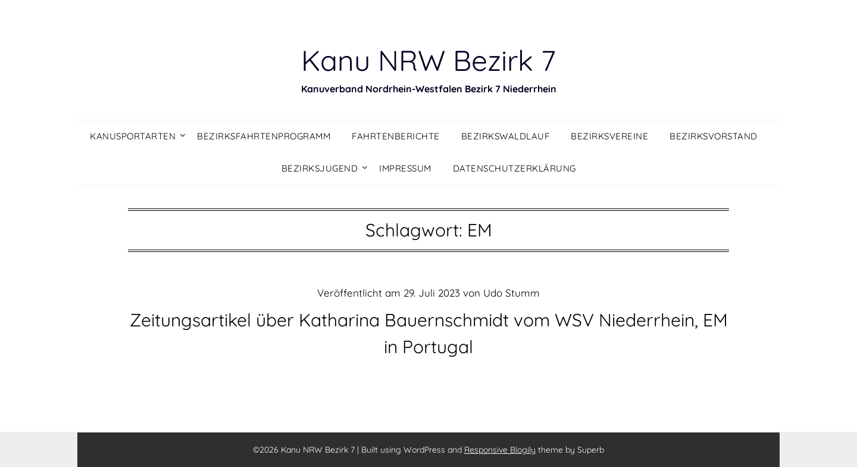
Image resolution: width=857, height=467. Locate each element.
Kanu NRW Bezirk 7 (428, 60)
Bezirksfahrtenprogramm (263, 136)
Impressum (405, 168)
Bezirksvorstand (714, 136)
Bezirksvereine (609, 136)
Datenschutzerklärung (514, 168)
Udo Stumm (511, 293)
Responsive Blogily (500, 449)
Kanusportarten (133, 136)
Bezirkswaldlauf (505, 136)
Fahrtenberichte (396, 136)
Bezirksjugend (320, 168)
